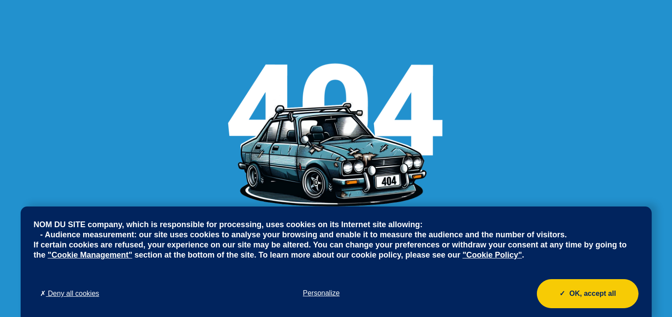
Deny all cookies (69, 293)
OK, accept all (587, 293)
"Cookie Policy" (492, 255)
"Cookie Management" (90, 255)
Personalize (321, 293)
